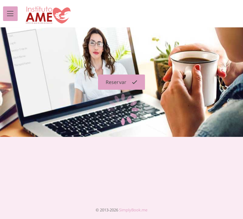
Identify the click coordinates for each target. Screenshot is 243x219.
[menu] (10, 13)
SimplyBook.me (133, 210)
